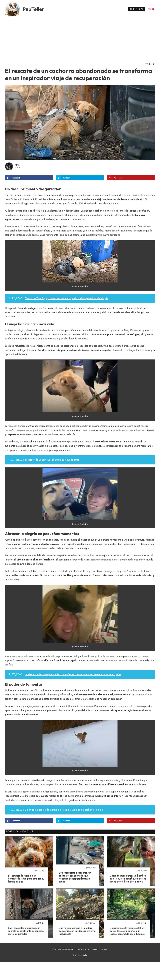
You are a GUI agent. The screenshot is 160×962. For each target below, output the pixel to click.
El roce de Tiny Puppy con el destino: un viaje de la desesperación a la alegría (66, 298)
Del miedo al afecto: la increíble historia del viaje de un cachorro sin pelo (64, 810)
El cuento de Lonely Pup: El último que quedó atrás (52, 460)
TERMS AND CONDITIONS (62, 949)
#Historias (137, 9)
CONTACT (104, 949)
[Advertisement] (80, 39)
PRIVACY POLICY (82, 949)
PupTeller (33, 9)
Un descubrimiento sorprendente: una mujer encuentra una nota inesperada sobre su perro (73, 674)
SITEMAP (94, 949)
